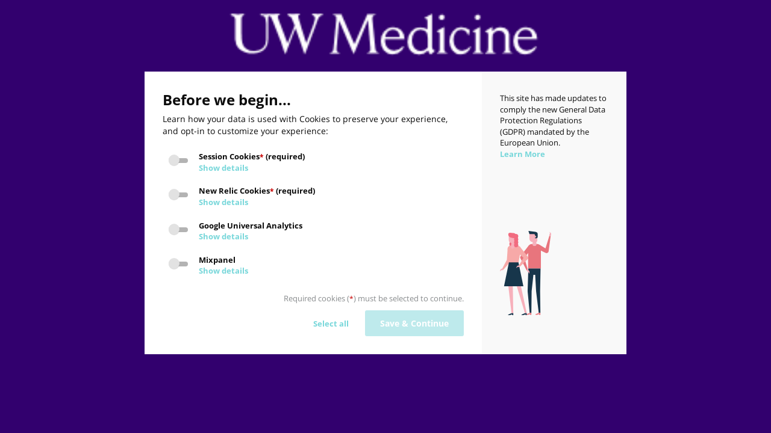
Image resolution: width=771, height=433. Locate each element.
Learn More (522, 154)
